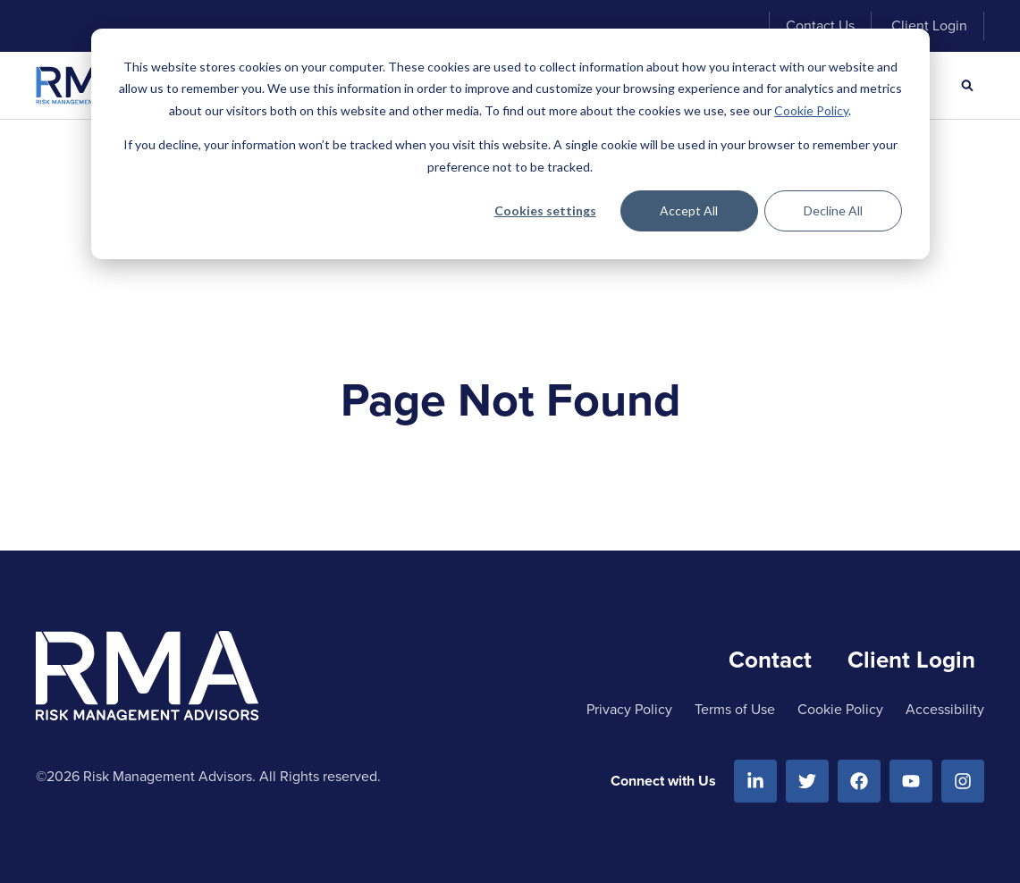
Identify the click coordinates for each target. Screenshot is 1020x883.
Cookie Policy (811, 110)
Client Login (929, 25)
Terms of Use (735, 709)
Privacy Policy (629, 709)
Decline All (833, 210)
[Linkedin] (755, 781)
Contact (770, 660)
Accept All (689, 210)
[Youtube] (910, 781)
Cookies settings (545, 210)
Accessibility (945, 709)
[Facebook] (859, 781)
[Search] (967, 85)
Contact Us (820, 25)
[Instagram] (962, 781)
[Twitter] (807, 781)
